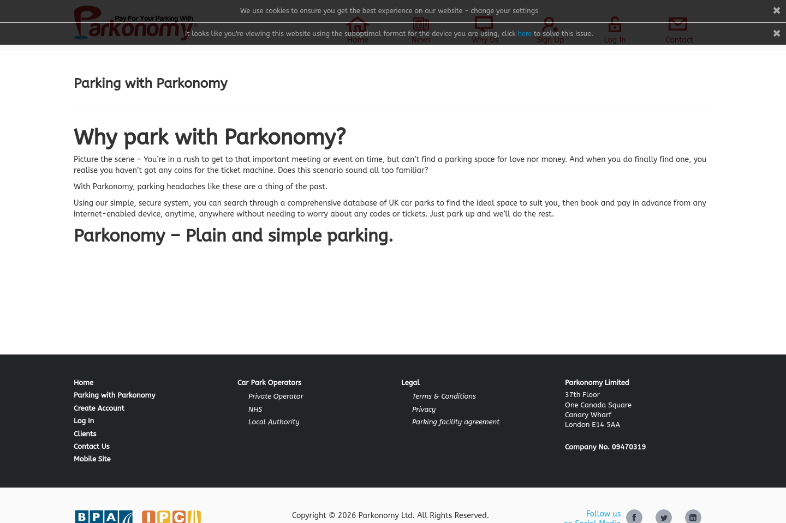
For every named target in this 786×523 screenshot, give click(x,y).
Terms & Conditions (444, 396)
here (524, 33)
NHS (255, 409)
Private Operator (275, 396)
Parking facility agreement (455, 422)
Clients (85, 434)
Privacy (424, 409)
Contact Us (92, 446)
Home (83, 382)
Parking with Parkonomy (114, 395)
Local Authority (274, 422)
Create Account (99, 408)
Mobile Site (92, 459)
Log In (84, 421)
